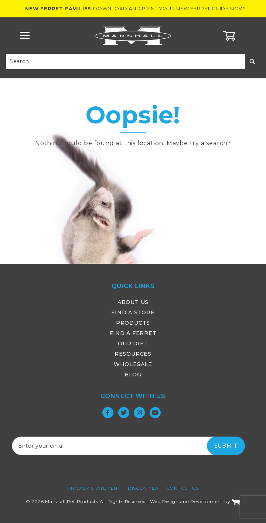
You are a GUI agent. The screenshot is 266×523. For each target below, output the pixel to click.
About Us (133, 302)
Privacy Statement (93, 488)
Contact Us (182, 488)
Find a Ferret (132, 333)
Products (133, 322)
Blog (133, 374)
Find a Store (133, 312)
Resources (133, 354)
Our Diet (133, 343)
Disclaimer (143, 488)
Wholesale (133, 364)
